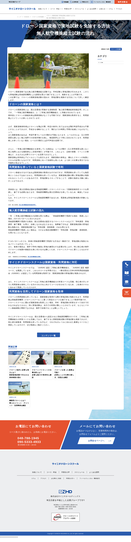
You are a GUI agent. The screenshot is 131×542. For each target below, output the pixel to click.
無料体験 (126, 293)
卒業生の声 (68, 9)
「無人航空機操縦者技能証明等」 (27, 205)
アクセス (119, 9)
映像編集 (65, 2)
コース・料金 (54, 9)
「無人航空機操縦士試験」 (34, 256)
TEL (126, 265)
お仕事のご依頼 (56, 482)
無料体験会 (123, 2)
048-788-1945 (28, 441)
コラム (110, 9)
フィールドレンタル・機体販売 (100, 2)
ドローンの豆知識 (38, 17)
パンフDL (126, 273)
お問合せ (126, 282)
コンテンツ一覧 (48, 337)
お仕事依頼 (74, 2)
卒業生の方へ (84, 2)
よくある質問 (91, 9)
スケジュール (79, 9)
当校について (42, 9)
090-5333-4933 (29, 445)
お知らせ (102, 9)
